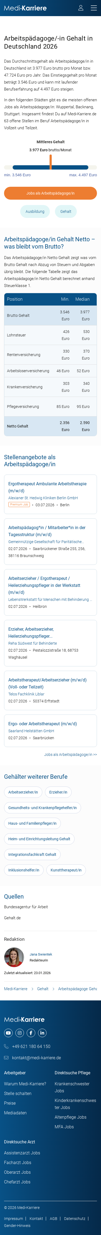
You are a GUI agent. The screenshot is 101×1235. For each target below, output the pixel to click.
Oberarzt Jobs (17, 1172)
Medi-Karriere (15, 988)
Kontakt (36, 1218)
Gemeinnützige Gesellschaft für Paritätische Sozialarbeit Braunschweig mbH (45, 542)
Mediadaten (15, 1112)
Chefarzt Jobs (17, 1181)
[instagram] (19, 1033)
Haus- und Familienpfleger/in (32, 823)
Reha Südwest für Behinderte (32, 643)
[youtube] (8, 1033)
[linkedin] (42, 1033)
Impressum (13, 1218)
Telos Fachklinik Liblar (26, 694)
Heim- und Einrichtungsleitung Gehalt (39, 839)
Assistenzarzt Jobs (22, 1152)
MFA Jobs (64, 1126)
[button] (51, 141)
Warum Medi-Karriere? (25, 1083)
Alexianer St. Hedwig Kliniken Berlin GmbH (43, 498)
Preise (10, 1103)
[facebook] (31, 1033)
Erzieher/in (58, 792)
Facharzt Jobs (17, 1162)
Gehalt (65, 211)
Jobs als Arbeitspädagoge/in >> (70, 754)
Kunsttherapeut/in (66, 870)
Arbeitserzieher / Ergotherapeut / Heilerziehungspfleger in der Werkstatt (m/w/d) (44, 585)
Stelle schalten (18, 1093)
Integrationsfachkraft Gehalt (32, 854)
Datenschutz (74, 1218)
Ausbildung (35, 211)
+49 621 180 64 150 (27, 1046)
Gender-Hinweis (17, 1225)
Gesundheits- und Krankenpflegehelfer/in (42, 808)
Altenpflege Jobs (70, 1117)
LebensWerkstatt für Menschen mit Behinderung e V (50, 600)
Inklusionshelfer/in (23, 870)
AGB (53, 1218)
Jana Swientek (41, 954)
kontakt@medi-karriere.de (32, 1057)
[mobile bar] (94, 8)
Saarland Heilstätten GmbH (31, 731)
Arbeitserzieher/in (23, 792)
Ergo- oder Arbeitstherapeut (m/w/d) (42, 723)
